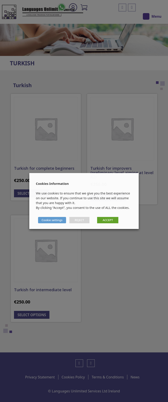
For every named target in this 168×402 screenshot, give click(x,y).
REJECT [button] (79, 220)
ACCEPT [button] (108, 220)
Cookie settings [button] (52, 220)
